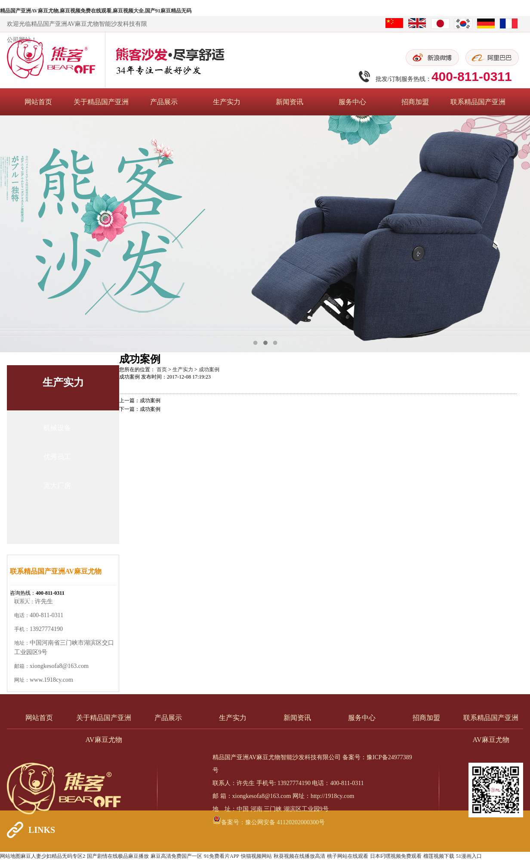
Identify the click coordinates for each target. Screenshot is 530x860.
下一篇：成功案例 (139, 409)
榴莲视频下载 (438, 856)
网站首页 (38, 102)
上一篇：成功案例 (139, 400)
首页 (162, 369)
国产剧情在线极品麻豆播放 (118, 856)
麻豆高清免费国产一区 (176, 856)
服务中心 (352, 102)
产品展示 (164, 102)
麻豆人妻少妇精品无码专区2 (53, 856)
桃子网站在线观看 (347, 856)
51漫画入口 (469, 856)
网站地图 (10, 856)
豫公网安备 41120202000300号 (285, 822)
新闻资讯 (289, 102)
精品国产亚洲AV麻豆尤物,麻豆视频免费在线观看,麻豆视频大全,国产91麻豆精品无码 (95, 11)
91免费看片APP (221, 856)
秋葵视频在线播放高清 (299, 856)
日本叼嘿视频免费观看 (396, 856)
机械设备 (57, 428)
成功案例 (209, 369)
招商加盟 (415, 102)
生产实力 (226, 102)
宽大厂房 (57, 485)
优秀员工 (57, 456)
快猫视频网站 (256, 856)
